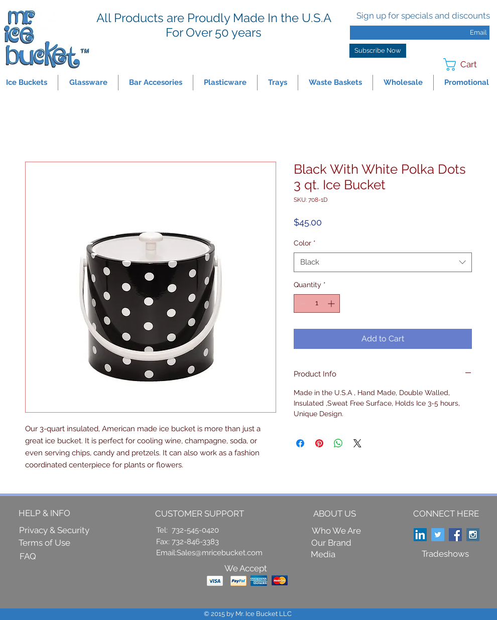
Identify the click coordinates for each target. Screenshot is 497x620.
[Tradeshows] (445, 554)
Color (305, 243)
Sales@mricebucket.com (220, 552)
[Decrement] (301, 303)
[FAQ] (27, 557)
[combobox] (383, 262)
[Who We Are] (336, 531)
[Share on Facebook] (300, 443)
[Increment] (332, 303)
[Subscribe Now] (377, 51)
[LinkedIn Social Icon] (420, 534)
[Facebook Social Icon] (455, 534)
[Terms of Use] (44, 543)
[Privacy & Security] (54, 531)
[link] (467, 64)
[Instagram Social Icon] (472, 534)
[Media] (323, 554)
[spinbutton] (317, 303)
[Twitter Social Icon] (437, 534)
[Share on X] (357, 443)
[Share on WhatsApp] (338, 443)
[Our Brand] (331, 543)
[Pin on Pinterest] (319, 443)
